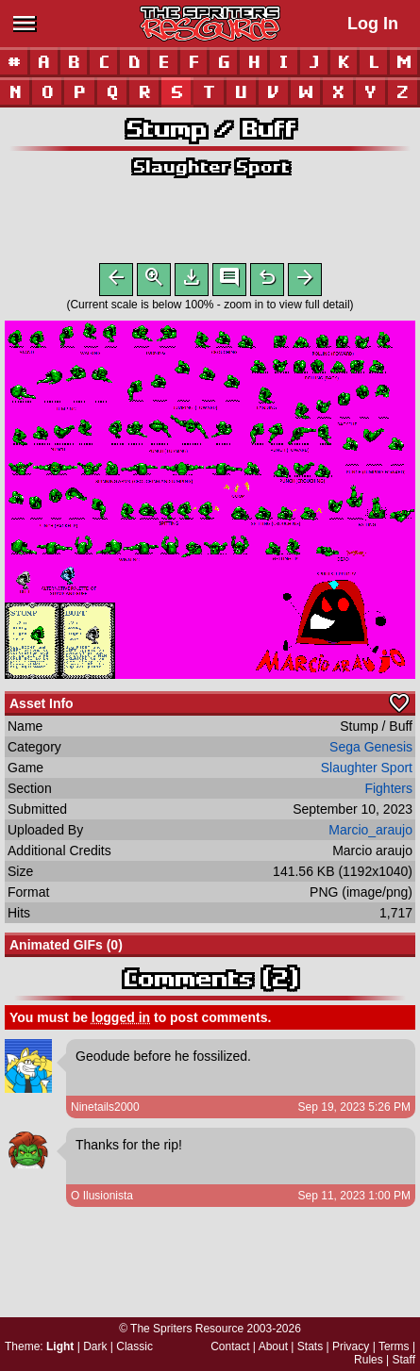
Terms (394, 1346)
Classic (134, 1346)
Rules (368, 1359)
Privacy (350, 1346)
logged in (121, 1021)
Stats (310, 1346)
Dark (95, 1346)
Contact (229, 1346)
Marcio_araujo (370, 833)
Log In (372, 23)
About (273, 1346)
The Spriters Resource (187, 1328)
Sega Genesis (370, 750)
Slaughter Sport (210, 166)
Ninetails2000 (105, 1110)
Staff (404, 1359)
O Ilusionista (102, 1199)
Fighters (388, 792)
